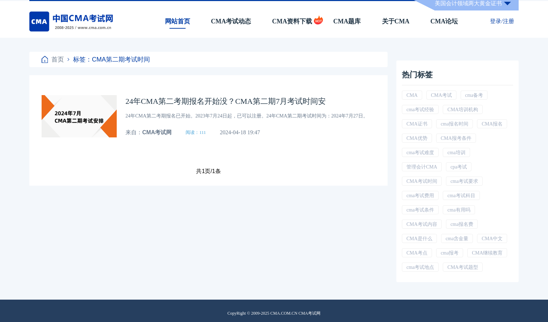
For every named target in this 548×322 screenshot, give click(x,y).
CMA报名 (492, 124)
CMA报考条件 (456, 138)
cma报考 (450, 253)
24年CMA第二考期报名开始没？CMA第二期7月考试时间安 (225, 101)
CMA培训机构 (462, 109)
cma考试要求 (464, 181)
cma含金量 (457, 238)
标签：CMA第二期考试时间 (108, 59)
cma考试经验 (420, 109)
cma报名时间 (454, 124)
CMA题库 (347, 21)
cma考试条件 (420, 210)
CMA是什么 (419, 238)
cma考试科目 (461, 195)
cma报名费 (461, 224)
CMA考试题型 (462, 267)
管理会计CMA (421, 167)
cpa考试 (458, 167)
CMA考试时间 (421, 181)
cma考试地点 (420, 267)
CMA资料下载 (292, 21)
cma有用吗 (458, 210)
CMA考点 (416, 253)
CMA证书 (416, 124)
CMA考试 (441, 95)
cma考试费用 (420, 195)
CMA (412, 95)
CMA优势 (416, 138)
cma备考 (474, 95)
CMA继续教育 (487, 253)
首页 (53, 59)
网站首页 (177, 21)
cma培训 (456, 152)
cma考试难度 (420, 152)
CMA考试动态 (231, 21)
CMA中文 (492, 238)
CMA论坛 (444, 21)
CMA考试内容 (421, 224)
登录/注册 (502, 21)
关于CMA (396, 21)
